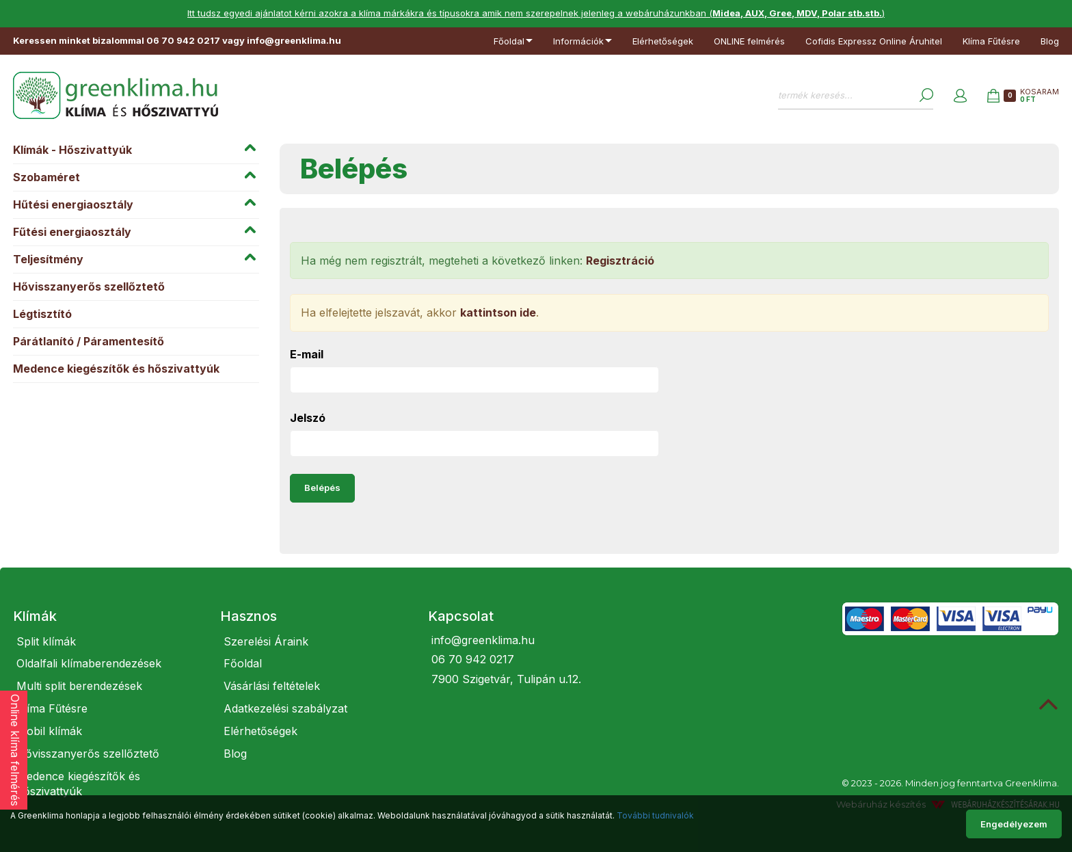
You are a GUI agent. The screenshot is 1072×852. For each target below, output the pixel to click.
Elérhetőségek (662, 41)
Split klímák (46, 641)
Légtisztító (42, 314)
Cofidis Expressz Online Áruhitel (873, 41)
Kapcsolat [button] (461, 616)
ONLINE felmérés (749, 41)
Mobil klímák (49, 731)
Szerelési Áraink (266, 641)
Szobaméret (46, 177)
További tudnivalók (655, 815)
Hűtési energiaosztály (73, 204)
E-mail (306, 354)
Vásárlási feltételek (272, 686)
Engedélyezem (1013, 823)
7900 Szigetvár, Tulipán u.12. (506, 679)
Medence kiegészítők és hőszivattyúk (116, 368)
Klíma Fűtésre (991, 41)
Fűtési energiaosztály (72, 232)
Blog (1050, 41)
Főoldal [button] (513, 41)
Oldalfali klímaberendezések (88, 663)
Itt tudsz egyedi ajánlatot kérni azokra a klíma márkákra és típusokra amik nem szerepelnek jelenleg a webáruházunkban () (536, 13)
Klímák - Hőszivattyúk (72, 150)
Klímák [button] (35, 616)
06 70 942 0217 (472, 659)
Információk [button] (582, 41)
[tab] (106, 616)
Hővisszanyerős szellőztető (89, 286)
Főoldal (243, 663)
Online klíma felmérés (15, 750)
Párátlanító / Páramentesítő (88, 341)
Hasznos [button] (248, 616)
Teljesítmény (48, 259)
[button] (960, 95)
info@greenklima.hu (483, 640)
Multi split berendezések (79, 686)
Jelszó (307, 418)
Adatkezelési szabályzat (285, 708)
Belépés (322, 487)
